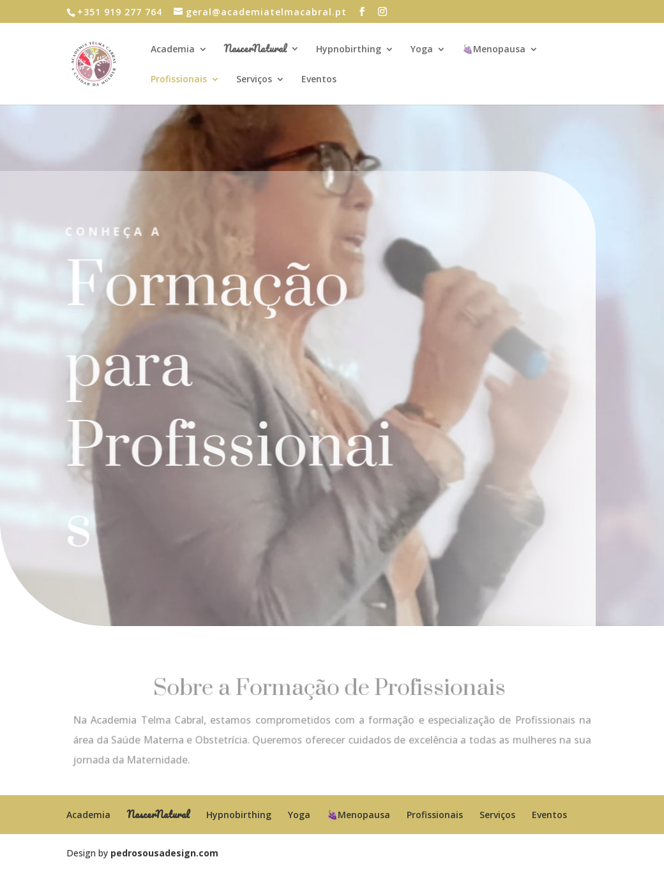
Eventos (318, 80)
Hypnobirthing (348, 50)
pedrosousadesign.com (164, 853)
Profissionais (179, 80)
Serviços (254, 80)
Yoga (422, 50)
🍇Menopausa (493, 50)
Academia (173, 50)
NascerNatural (255, 50)
